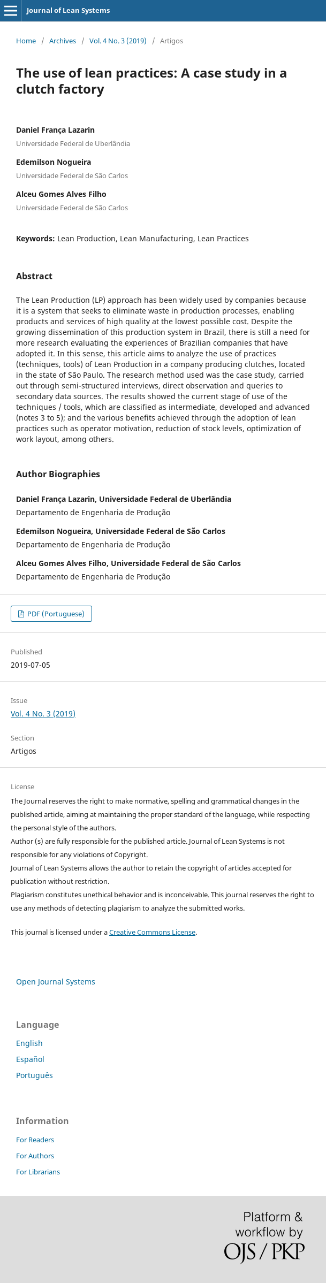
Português (34, 1075)
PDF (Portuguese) (55, 613)
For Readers (35, 1139)
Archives (62, 40)
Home (26, 40)
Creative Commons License (152, 932)
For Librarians (38, 1172)
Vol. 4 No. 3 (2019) (118, 40)
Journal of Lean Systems (68, 10)
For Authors (35, 1155)
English (29, 1043)
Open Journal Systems (55, 981)
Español (30, 1059)
